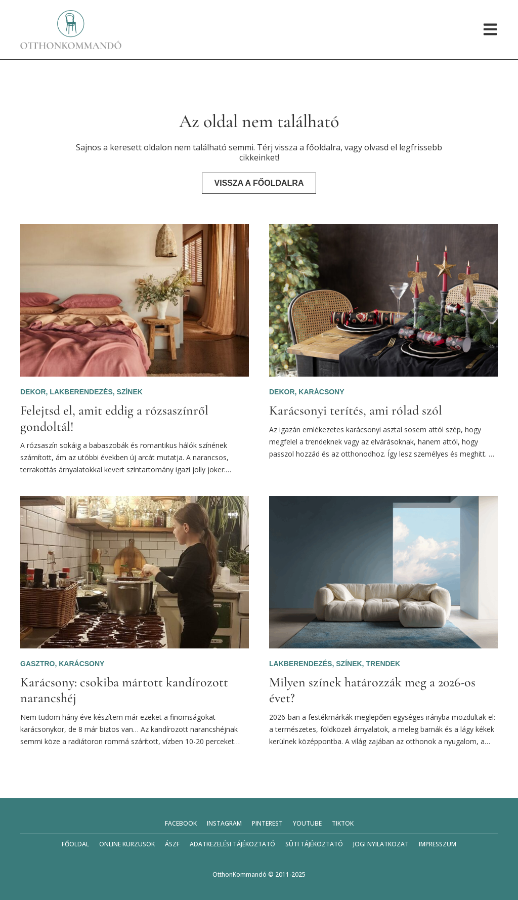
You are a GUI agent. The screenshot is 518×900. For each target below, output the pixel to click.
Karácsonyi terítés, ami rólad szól (355, 410)
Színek (130, 392)
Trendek (383, 664)
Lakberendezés (81, 392)
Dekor (33, 392)
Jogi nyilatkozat (381, 844)
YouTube (307, 823)
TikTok (343, 823)
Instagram (224, 823)
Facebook (181, 823)
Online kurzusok (127, 844)
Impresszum (437, 844)
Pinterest (267, 823)
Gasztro (37, 664)
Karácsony (321, 392)
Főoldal (75, 844)
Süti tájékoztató (314, 844)
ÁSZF (172, 844)
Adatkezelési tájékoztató (232, 844)
